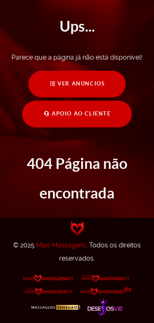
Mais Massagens (61, 245)
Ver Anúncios (77, 84)
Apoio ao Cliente (76, 114)
